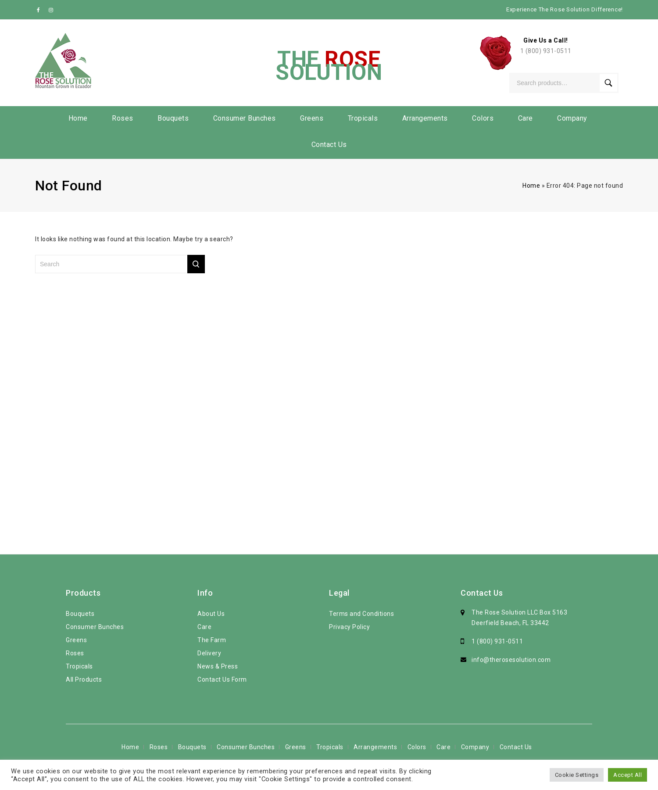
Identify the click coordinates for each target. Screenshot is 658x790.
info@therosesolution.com (511, 659)
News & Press (217, 666)
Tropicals (363, 118)
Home (78, 118)
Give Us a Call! (545, 40)
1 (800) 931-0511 (546, 50)
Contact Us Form (222, 679)
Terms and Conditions (361, 613)
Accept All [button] (627, 775)
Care (525, 118)
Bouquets (173, 118)
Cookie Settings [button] (577, 775)
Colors (483, 118)
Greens (311, 118)
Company (572, 118)
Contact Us (329, 144)
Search (608, 83)
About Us (211, 613)
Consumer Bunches (244, 118)
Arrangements (425, 118)
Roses (122, 118)
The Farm (211, 639)
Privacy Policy (349, 626)
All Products (84, 679)
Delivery (209, 653)
